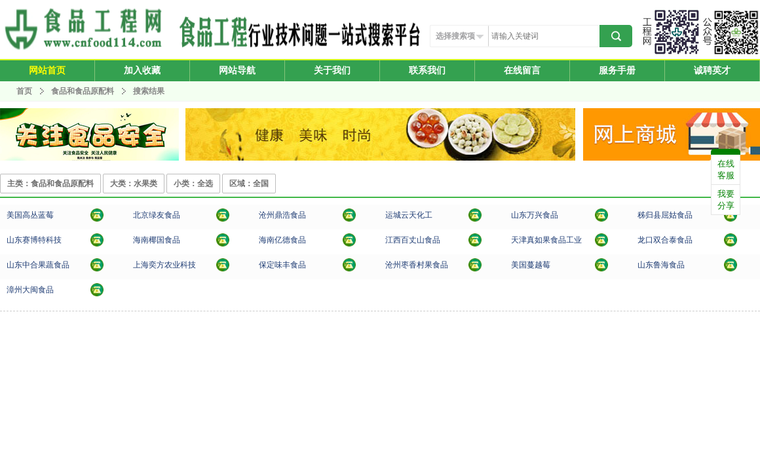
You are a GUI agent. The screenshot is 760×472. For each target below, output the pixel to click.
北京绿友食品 (156, 215)
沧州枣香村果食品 (416, 264)
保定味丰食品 (282, 264)
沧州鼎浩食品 (282, 215)
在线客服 (725, 169)
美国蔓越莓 (530, 264)
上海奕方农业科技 (164, 264)
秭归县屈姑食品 (665, 215)
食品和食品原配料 (83, 91)
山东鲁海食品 (661, 264)
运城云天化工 (408, 215)
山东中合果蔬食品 (38, 264)
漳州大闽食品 (30, 289)
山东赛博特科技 (34, 240)
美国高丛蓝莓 (30, 215)
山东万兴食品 (534, 215)
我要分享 (725, 199)
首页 (24, 91)
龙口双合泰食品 (665, 240)
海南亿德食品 (282, 240)
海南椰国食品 (156, 240)
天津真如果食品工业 (546, 240)
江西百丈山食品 (412, 240)
